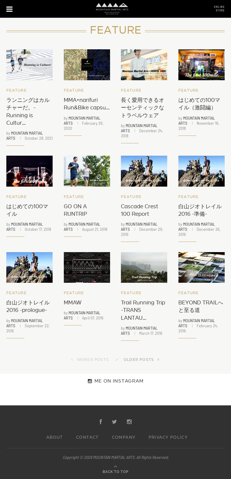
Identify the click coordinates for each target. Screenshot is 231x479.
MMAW (73, 303)
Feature (16, 91)
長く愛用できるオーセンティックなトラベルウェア (142, 107)
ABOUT (54, 437)
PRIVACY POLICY (168, 437)
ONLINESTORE (219, 8)
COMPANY (124, 437)
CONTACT (87, 437)
